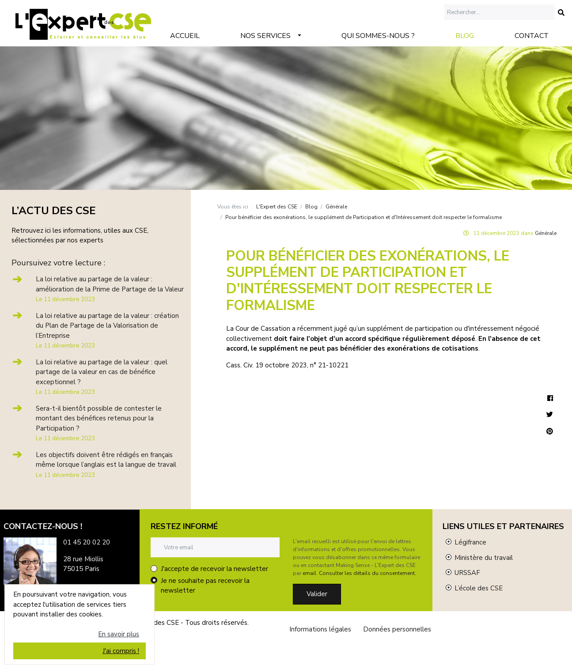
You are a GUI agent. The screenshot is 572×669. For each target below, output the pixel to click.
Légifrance (470, 542)
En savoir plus (118, 634)
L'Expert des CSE (276, 206)
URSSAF (467, 572)
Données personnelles (397, 629)
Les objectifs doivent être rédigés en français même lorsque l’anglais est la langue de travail (106, 464)
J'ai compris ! (120, 650)
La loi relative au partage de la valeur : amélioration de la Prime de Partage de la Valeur (110, 289)
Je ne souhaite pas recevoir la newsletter (205, 585)
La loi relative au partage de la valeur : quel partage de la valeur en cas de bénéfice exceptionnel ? (101, 377)
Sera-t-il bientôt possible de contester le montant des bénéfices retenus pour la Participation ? (99, 423)
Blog (464, 36)
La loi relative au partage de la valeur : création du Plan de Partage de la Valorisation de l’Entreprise (107, 330)
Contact (532, 36)
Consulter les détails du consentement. (367, 573)
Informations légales (320, 629)
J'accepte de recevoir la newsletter (214, 568)
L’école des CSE (479, 588)
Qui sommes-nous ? (378, 36)
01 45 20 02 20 (86, 542)
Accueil (185, 36)
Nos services (265, 36)
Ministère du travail (484, 557)
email (309, 573)
